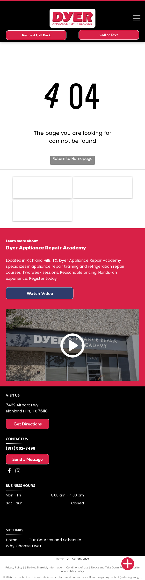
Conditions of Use (77, 567)
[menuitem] (17, 540)
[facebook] (9, 471)
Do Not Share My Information (45, 567)
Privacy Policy (14, 567)
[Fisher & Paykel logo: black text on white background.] (42, 187)
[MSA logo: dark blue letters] (42, 210)
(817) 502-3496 (20, 448)
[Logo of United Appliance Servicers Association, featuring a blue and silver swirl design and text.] (102, 187)
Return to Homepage (72, 158)
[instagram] (18, 471)
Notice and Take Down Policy (109, 567)
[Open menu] (136, 18)
